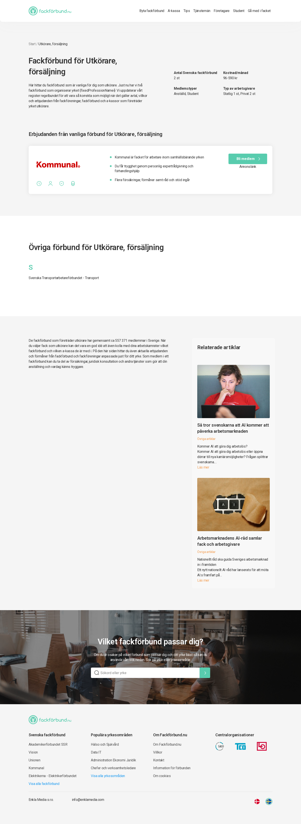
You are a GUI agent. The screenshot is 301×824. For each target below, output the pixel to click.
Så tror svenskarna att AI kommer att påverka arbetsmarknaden (233, 428)
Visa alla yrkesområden (108, 776)
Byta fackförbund (151, 11)
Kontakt (158, 760)
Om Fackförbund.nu (167, 744)
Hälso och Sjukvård (105, 744)
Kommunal (36, 768)
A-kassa (174, 11)
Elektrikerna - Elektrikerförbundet (52, 776)
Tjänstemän (201, 11)
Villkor (157, 752)
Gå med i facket (259, 11)
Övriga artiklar (206, 439)
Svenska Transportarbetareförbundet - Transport (64, 278)
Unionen (34, 760)
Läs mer (203, 467)
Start (32, 44)
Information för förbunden (171, 768)
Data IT (96, 752)
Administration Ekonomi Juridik (113, 760)
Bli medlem (249, 158)
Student (238, 11)
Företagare (222, 11)
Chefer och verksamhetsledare (113, 768)
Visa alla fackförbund (44, 784)
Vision (33, 752)
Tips (186, 11)
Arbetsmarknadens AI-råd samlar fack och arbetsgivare (229, 541)
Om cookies (162, 776)
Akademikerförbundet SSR (48, 744)
